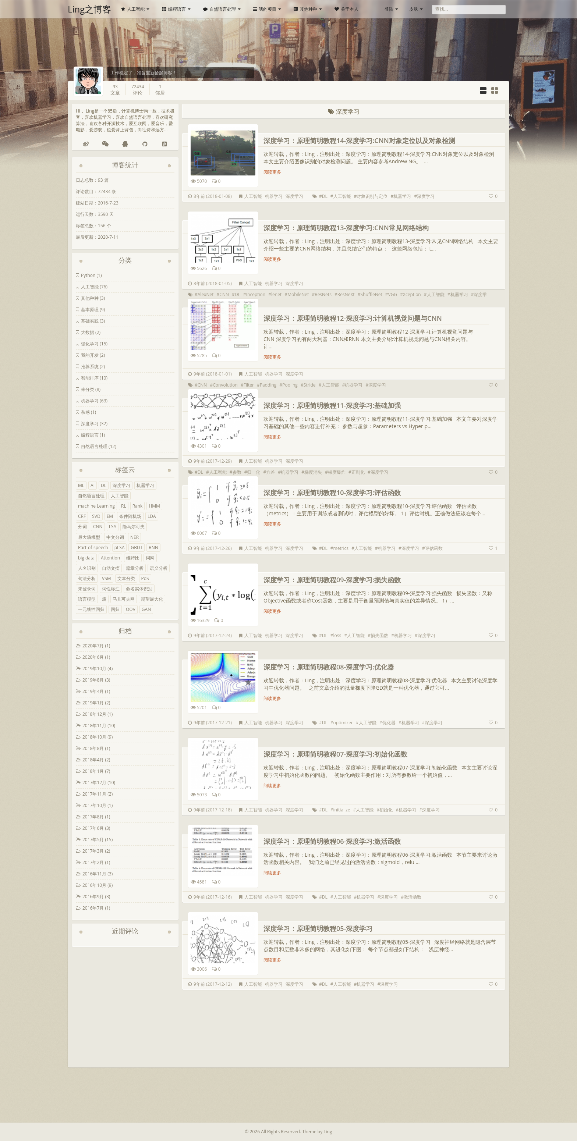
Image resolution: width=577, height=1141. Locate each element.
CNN (98, 526)
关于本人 (346, 9)
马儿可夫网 (124, 599)
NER (134, 537)
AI (93, 485)
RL (123, 506)
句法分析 (87, 578)
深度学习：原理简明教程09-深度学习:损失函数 (332, 579)
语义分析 (158, 568)
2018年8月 (93, 748)
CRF (82, 516)
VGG (392, 294)
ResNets (323, 294)
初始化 (386, 810)
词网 (150, 558)
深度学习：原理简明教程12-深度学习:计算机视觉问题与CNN (352, 318)
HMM (154, 506)
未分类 (87, 389)
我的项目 (264, 9)
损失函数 (379, 635)
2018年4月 (93, 760)
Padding (268, 385)
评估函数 (434, 548)
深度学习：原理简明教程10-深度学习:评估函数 (332, 492)
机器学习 (90, 401)
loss (337, 635)
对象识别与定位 (372, 196)
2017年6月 (93, 828)
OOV (130, 609)
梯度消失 (313, 472)
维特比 (132, 558)
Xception (412, 294)
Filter (249, 385)
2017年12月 (94, 782)
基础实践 (90, 321)
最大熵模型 (89, 537)
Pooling (290, 385)
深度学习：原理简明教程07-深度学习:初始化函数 (335, 754)
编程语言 (174, 9)
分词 (82, 526)
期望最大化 (152, 599)
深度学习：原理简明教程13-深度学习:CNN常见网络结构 (346, 227)
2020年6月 (93, 657)
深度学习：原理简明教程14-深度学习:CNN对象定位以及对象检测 (359, 140)
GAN (146, 609)
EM (110, 516)
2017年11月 (94, 794)
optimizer (343, 722)
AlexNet (206, 294)
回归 (115, 609)
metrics (341, 548)
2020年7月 (93, 646)
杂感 (85, 412)
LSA (112, 526)
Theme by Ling (317, 1131)
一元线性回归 (91, 609)
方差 (270, 472)
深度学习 (90, 423)
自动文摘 (111, 568)
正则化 (358, 472)
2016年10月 (94, 885)
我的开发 (90, 355)
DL (103, 485)
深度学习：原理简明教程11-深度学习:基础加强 (332, 405)
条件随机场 (130, 516)
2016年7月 (93, 908)
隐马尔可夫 (134, 526)
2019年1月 (93, 703)
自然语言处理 (219, 9)
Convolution (225, 385)
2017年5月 (93, 839)
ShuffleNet (371, 294)
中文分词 (115, 537)
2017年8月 (93, 817)
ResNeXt (346, 294)
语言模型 (87, 599)
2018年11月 (94, 725)
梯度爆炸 (337, 472)
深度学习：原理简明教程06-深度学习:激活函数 (332, 841)
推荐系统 (90, 366)
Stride (310, 385)
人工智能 (133, 9)
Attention (110, 558)
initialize (341, 810)
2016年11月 (94, 874)
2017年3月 (93, 851)
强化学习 (90, 344)
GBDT (136, 547)
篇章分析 (135, 568)
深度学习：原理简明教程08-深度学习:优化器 (328, 666)
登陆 (389, 9)
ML (81, 485)
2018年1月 (93, 771)
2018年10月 (94, 737)
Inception (255, 294)
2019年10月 (94, 668)
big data (86, 558)
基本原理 (90, 309)
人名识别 (87, 568)
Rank (137, 506)
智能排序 (90, 378)
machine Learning (96, 506)
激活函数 (412, 897)
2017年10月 (94, 805)
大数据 (87, 332)
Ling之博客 (89, 9)
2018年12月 (94, 714)
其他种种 (305, 9)
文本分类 (126, 578)
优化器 (389, 722)
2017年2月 (93, 862)
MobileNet (298, 294)
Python (88, 275)
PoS (145, 578)
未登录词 (87, 589)
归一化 (253, 472)
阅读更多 (272, 172)
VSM (106, 578)
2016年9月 (93, 896)
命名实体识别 (139, 589)
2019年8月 (93, 680)
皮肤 (413, 9)
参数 (237, 472)
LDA (152, 516)
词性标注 (111, 589)
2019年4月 (93, 691)
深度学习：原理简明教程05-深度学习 (317, 928)
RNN (153, 547)
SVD (96, 516)
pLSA (119, 547)
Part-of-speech (93, 547)
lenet (276, 294)
